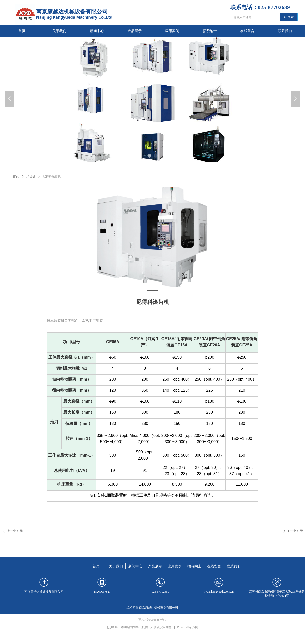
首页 (16, 176)
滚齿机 (30, 176)
